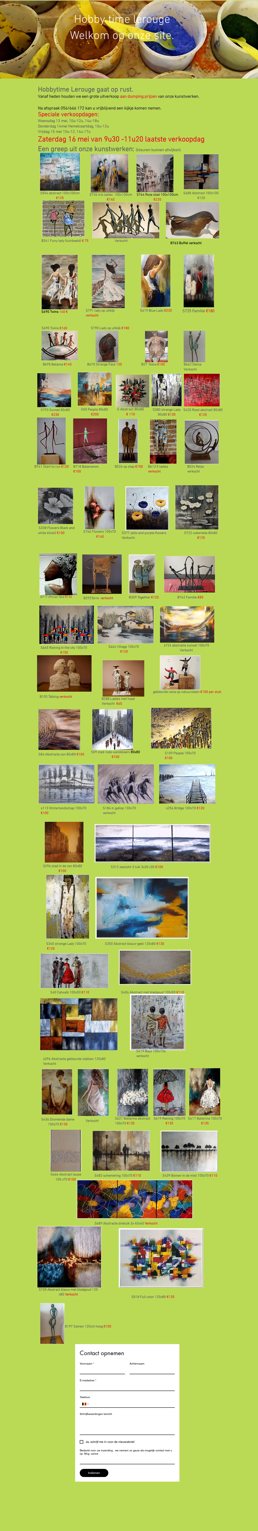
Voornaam (87, 1363)
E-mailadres (88, 1380)
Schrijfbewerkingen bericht (96, 1413)
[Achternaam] (151, 1370)
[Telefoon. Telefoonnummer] (130, 1403)
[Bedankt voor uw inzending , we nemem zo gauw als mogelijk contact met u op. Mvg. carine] (126, 1460)
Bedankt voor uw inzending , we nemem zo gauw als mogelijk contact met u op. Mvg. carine (126, 1452)
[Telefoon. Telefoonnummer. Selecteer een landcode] (85, 1403)
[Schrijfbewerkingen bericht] (127, 1426)
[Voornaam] (101, 1370)
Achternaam (137, 1363)
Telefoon (85, 1397)
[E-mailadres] (126, 1387)
